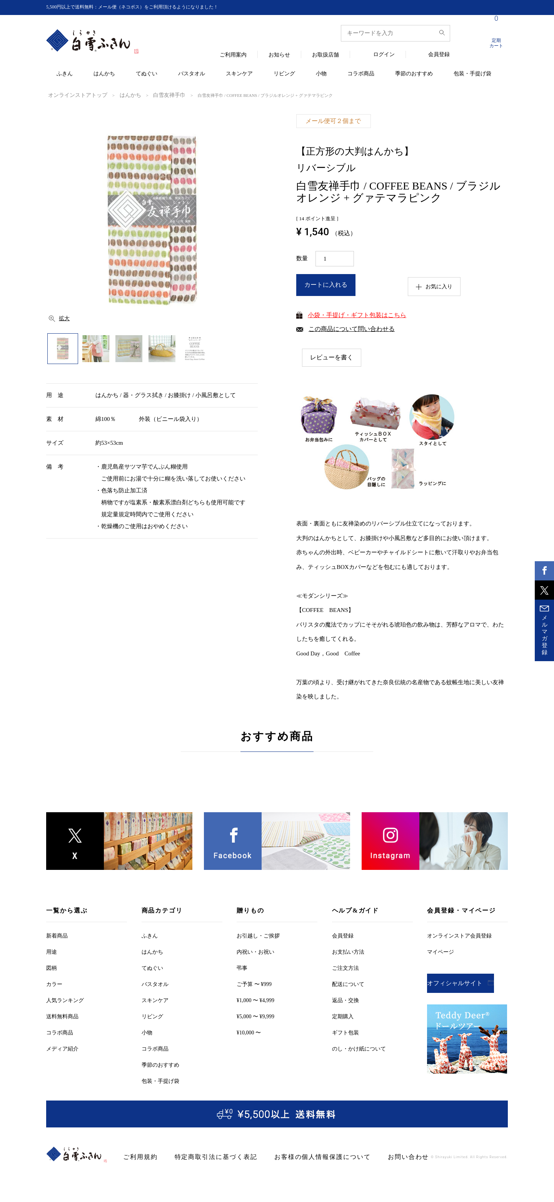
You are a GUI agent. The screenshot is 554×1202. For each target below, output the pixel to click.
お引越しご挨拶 (258, 935)
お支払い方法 (348, 951)
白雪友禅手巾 (148, 95)
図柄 (51, 968)
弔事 (242, 968)
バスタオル (191, 74)
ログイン (384, 55)
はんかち (104, 74)
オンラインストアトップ (71, 95)
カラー (54, 984)
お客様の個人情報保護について (295, 1157)
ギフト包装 (345, 1032)
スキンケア (239, 74)
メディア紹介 (62, 1048)
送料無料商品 (62, 1016)
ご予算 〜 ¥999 (254, 984)
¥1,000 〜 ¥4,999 (255, 1000)
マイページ (440, 951)
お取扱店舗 (325, 55)
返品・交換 (345, 1000)
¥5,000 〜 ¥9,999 (255, 1016)
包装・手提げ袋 (472, 74)
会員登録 (439, 55)
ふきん (65, 74)
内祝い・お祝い (255, 951)
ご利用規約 (137, 1157)
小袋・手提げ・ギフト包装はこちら (357, 314)
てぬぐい (146, 74)
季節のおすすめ (414, 74)
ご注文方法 (345, 968)
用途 (51, 951)
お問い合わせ (369, 1157)
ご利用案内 (233, 55)
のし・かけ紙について (359, 1048)
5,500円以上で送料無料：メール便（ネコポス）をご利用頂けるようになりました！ (146, 7)
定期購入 (343, 1016)
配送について (348, 984)
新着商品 (57, 935)
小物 (321, 74)
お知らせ (279, 55)
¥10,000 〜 (249, 1032)
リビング (284, 74)
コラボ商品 (360, 74)
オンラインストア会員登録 (459, 935)
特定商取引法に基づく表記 (203, 1157)
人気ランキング (65, 1000)
